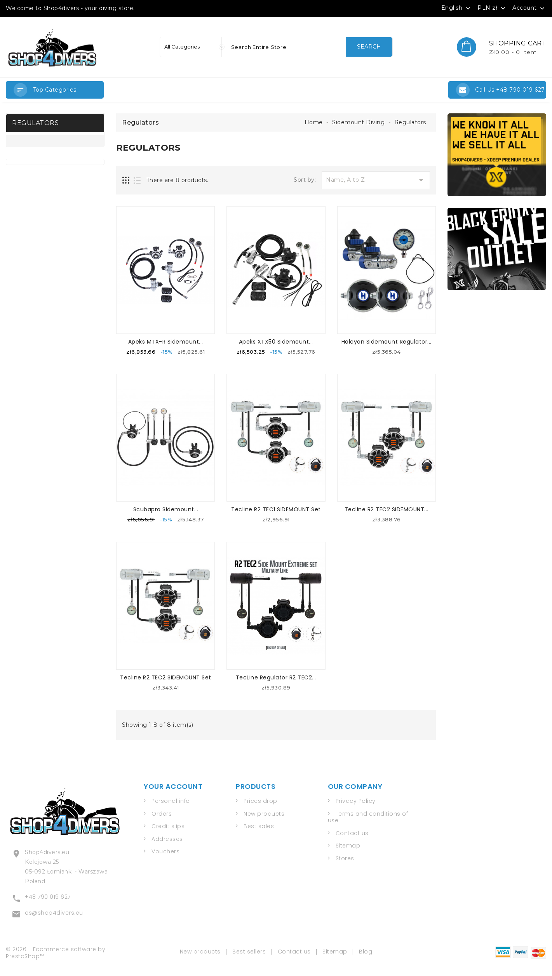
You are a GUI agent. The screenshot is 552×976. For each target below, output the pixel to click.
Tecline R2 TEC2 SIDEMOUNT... (386, 509)
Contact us (352, 833)
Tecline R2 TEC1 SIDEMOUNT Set (276, 509)
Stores (345, 858)
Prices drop (260, 801)
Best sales (259, 826)
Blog (365, 950)
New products (264, 813)
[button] (55, 90)
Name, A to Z (375, 180)
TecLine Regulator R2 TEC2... (276, 677)
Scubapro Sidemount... (166, 509)
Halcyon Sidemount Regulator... (386, 342)
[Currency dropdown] (492, 7)
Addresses (167, 838)
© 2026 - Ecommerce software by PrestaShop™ (55, 951)
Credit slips (168, 826)
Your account (173, 786)
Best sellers (249, 950)
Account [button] (529, 8)
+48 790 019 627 (48, 896)
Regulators (35, 123)
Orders (161, 813)
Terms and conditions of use (368, 816)
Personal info (170, 801)
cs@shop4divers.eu (54, 911)
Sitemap (348, 845)
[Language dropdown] (456, 7)
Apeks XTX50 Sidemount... (276, 342)
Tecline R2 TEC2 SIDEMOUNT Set (165, 677)
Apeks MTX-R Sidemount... (165, 342)
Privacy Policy (356, 801)
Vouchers (165, 851)
